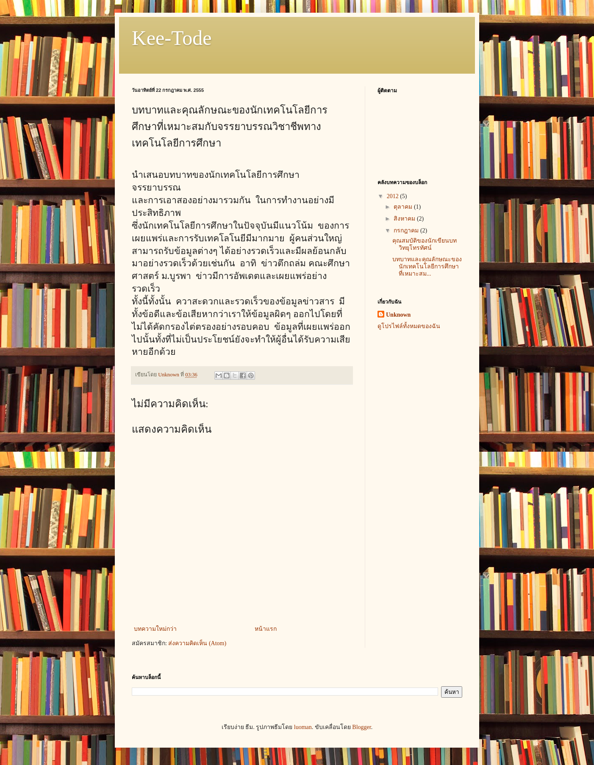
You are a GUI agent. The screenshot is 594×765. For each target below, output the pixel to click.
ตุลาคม (404, 207)
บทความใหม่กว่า (155, 629)
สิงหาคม (405, 218)
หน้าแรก (266, 629)
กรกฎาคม (407, 230)
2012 (393, 196)
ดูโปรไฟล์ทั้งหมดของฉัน (408, 326)
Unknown (398, 315)
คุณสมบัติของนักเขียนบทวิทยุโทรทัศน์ (424, 244)
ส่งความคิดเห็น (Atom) (197, 643)
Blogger (361, 727)
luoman (303, 727)
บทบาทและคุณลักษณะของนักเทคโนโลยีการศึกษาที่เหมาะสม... (427, 266)
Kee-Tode (172, 38)
